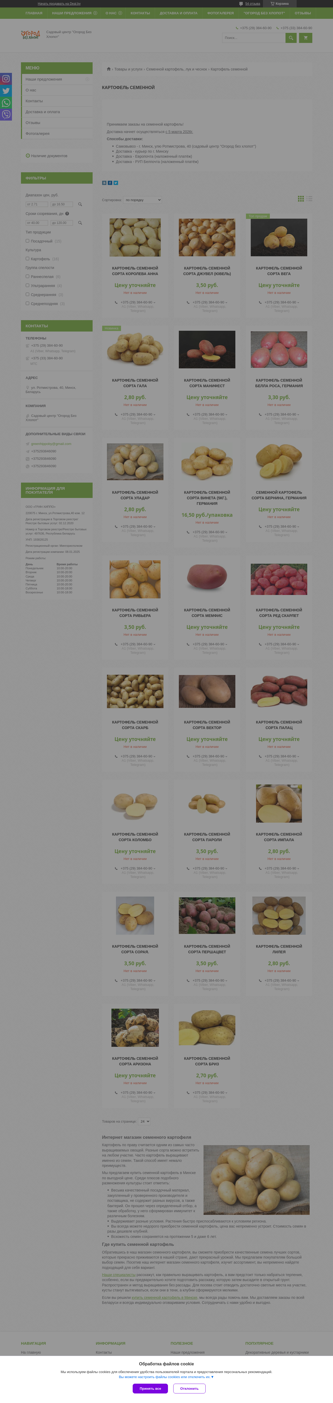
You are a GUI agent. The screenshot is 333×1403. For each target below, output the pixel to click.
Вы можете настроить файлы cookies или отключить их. (165, 1377)
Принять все (150, 1389)
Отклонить (189, 1389)
